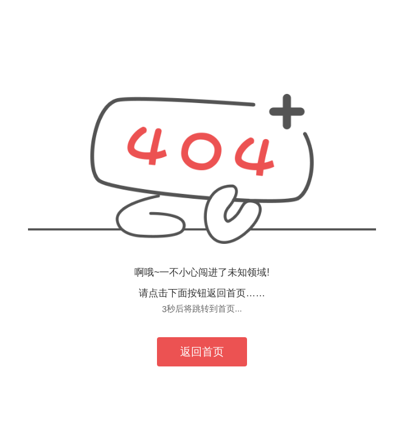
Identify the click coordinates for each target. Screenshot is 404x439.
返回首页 (202, 352)
